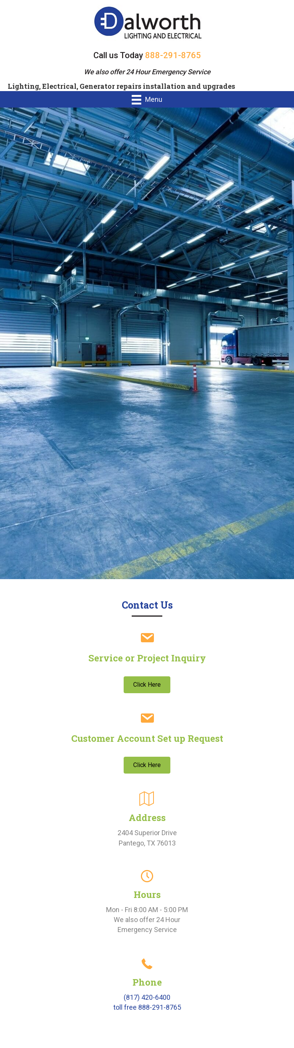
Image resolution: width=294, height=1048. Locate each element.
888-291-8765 (173, 55)
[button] (147, 684)
